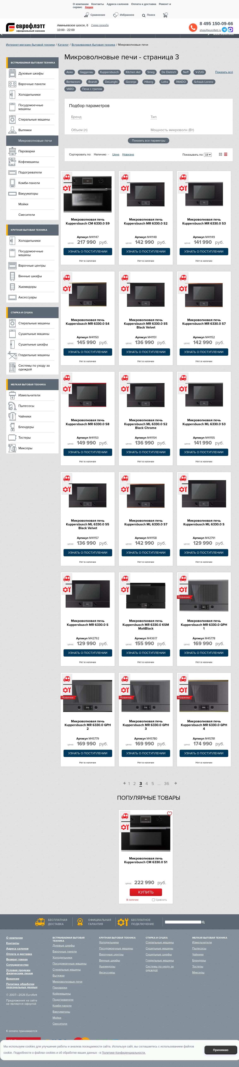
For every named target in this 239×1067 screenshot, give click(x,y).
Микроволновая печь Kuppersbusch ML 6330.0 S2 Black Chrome (145, 424)
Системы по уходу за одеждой (34, 367)
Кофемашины (28, 162)
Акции (89, 7)
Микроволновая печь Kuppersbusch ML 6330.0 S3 (204, 422)
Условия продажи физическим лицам (19, 971)
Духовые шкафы (30, 73)
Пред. (123, 784)
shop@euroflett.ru (210, 30)
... (159, 783)
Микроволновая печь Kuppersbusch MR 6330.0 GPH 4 (204, 725)
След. (174, 784)
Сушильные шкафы (33, 344)
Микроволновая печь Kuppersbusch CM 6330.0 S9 (88, 221)
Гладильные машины (34, 355)
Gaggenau (86, 72)
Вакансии (12, 978)
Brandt (92, 82)
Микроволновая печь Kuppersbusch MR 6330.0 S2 (146, 221)
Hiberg (148, 82)
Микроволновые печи (35, 141)
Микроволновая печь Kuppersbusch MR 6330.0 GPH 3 (146, 725)
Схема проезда (100, 25)
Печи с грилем (92, 89)
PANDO (181, 82)
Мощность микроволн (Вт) (172, 130)
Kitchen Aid (133, 72)
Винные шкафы (30, 276)
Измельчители (29, 395)
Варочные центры (32, 266)
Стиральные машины (34, 119)
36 (166, 783)
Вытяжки (25, 130)
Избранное (127, 14)
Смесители (26, 215)
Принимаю (220, 1050)
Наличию (100, 154)
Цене (115, 154)
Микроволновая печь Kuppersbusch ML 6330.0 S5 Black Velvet (87, 524)
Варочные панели (32, 84)
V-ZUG (200, 72)
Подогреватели (30, 172)
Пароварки (26, 151)
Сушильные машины (33, 334)
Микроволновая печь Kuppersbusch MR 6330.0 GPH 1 (204, 625)
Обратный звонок (193, 27)
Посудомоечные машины (30, 107)
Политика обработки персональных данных (21, 985)
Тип (154, 117)
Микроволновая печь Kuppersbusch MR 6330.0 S (87, 623)
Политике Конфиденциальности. (124, 1052)
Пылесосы (26, 406)
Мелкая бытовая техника (28, 384)
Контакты (97, 4)
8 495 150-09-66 (216, 23)
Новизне (128, 154)
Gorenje (131, 82)
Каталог (63, 44)
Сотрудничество (17, 965)
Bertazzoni (73, 82)
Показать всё (224, 72)
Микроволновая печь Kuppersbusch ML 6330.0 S (204, 522)
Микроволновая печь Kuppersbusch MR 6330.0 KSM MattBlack (146, 625)
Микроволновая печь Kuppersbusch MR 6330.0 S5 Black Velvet (146, 324)
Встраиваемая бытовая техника (93, 44)
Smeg (151, 72)
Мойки (23, 204)
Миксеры (25, 448)
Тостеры (24, 438)
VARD (70, 89)
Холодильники (29, 95)
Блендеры (26, 427)
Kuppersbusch (109, 72)
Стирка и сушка (22, 312)
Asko (69, 72)
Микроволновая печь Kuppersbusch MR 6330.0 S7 (204, 322)
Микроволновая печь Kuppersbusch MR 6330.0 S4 (87, 322)
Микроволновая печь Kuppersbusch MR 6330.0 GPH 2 (88, 725)
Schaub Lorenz (203, 82)
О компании (81, 4)
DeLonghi (111, 82)
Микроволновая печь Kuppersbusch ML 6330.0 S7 (145, 522)
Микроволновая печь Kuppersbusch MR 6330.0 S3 (204, 221)
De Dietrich (169, 72)
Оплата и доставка (143, 4)
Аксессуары (27, 297)
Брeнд (76, 117)
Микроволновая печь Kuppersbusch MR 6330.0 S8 (87, 422)
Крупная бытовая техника (29, 230)
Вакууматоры (28, 194)
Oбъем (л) (79, 130)
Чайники (24, 416)
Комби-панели (29, 183)
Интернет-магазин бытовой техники (30, 44)
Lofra (164, 82)
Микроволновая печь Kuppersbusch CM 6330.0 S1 (145, 860)
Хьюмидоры (27, 287)
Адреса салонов (117, 4)
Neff (186, 72)
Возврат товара (17, 959)
